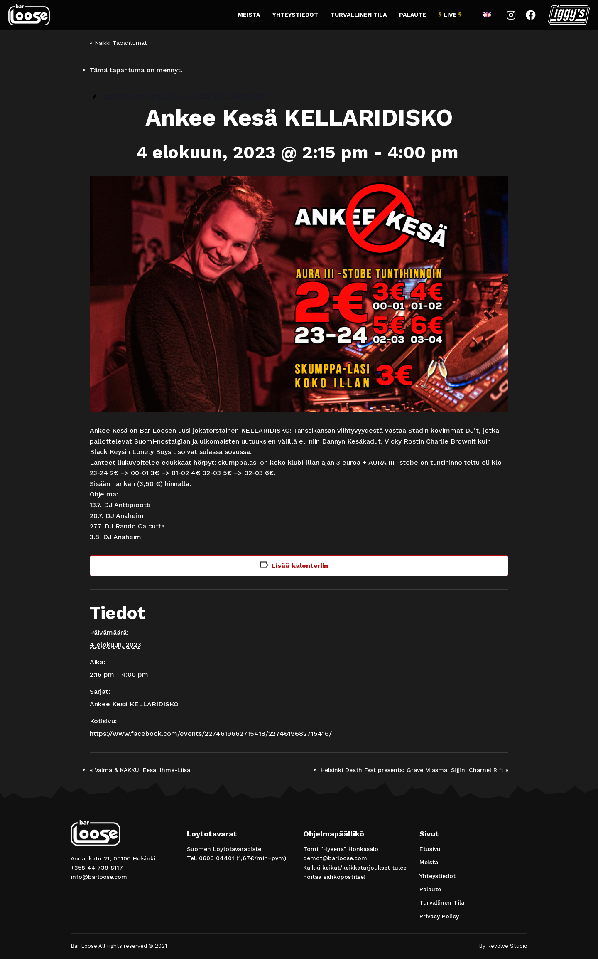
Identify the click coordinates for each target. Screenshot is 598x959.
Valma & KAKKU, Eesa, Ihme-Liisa (140, 770)
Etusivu (430, 849)
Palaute (412, 14)
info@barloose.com (99, 876)
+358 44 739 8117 (97, 867)
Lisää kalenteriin (300, 565)
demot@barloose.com (335, 858)
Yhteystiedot (295, 14)
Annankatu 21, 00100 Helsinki (113, 858)
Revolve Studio (507, 946)
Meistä (249, 14)
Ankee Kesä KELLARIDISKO (134, 704)
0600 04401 (216, 858)
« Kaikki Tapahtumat (118, 42)
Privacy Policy (439, 916)
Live (450, 14)
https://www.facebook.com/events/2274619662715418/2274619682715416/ (211, 733)
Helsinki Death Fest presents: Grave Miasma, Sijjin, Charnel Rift (414, 770)
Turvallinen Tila (359, 14)
